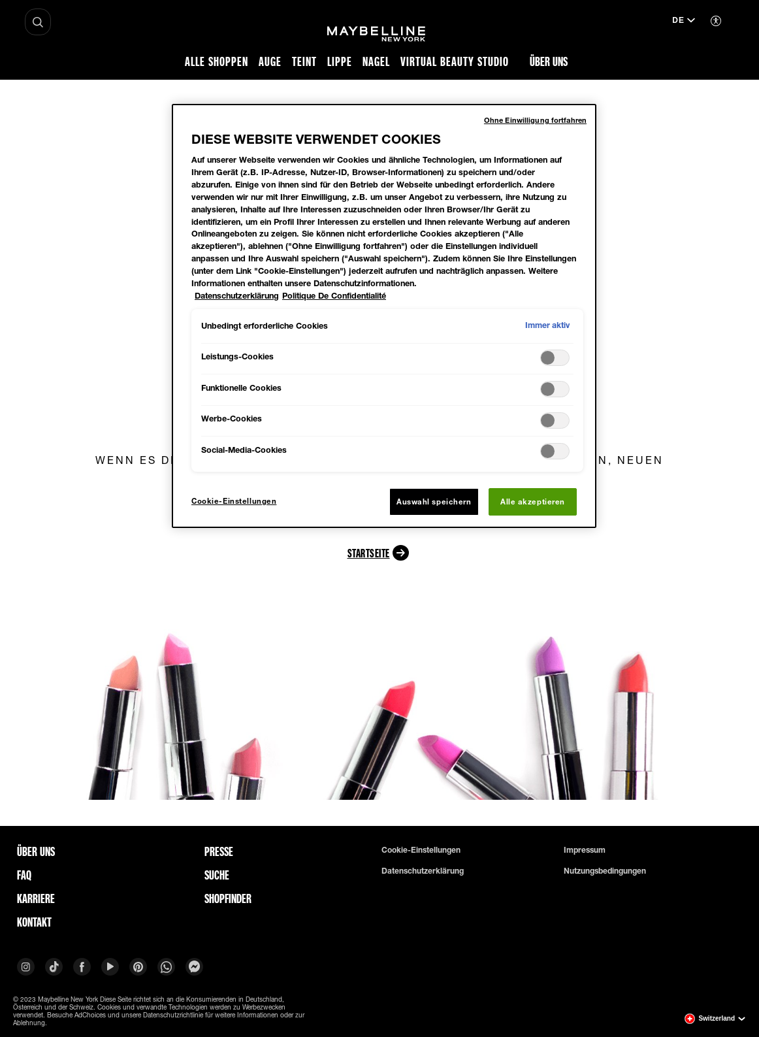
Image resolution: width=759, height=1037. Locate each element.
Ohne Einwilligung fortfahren (535, 120)
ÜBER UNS (36, 851)
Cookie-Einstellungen (420, 850)
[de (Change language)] (683, 21)
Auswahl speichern (434, 501)
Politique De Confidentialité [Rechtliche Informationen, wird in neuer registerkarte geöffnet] (334, 296)
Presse (218, 851)
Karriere (36, 898)
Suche (216, 875)
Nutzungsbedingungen (605, 871)
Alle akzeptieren (532, 501)
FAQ (24, 875)
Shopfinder (227, 898)
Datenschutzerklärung (422, 871)
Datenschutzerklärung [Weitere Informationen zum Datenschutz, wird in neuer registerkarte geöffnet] (237, 296)
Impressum (585, 850)
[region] (384, 316)
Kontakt (34, 922)
